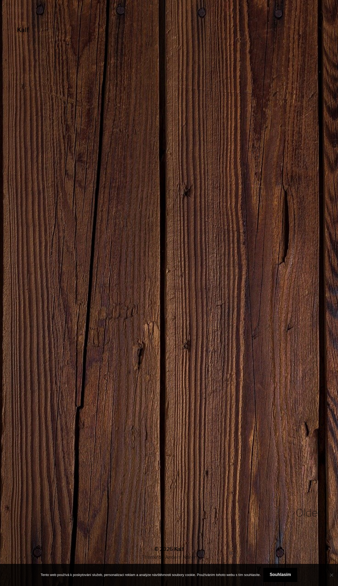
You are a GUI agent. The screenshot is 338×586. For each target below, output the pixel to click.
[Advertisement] (169, 156)
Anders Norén (181, 557)
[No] (331, 575)
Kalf (23, 30)
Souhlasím (280, 574)
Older (308, 512)
